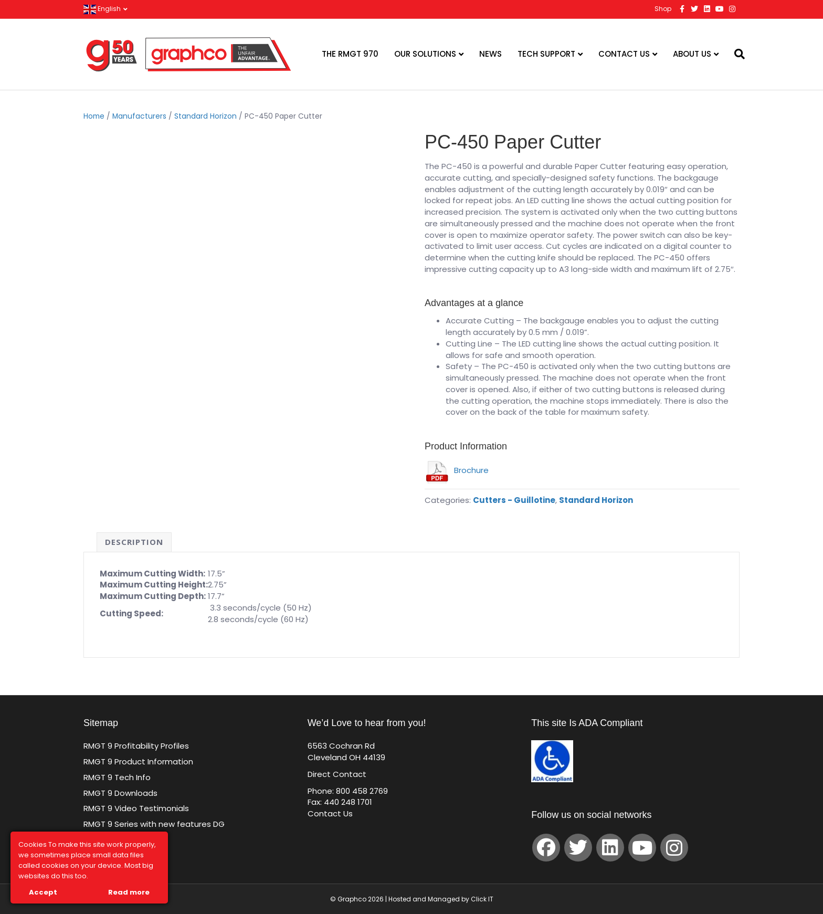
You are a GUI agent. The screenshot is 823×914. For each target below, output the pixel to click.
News (490, 53)
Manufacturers (139, 116)
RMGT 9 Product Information (138, 761)
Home (93, 116)
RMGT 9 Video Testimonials (136, 808)
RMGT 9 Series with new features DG (154, 823)
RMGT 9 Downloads (120, 793)
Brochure (457, 470)
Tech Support (546, 53)
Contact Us (624, 53)
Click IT (482, 899)
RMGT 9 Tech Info (117, 777)
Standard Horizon (205, 116)
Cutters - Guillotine (514, 500)
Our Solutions (425, 53)
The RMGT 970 (350, 53)
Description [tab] (134, 542)
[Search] (733, 54)
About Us (692, 53)
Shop (663, 8)
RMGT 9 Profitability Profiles (136, 745)
